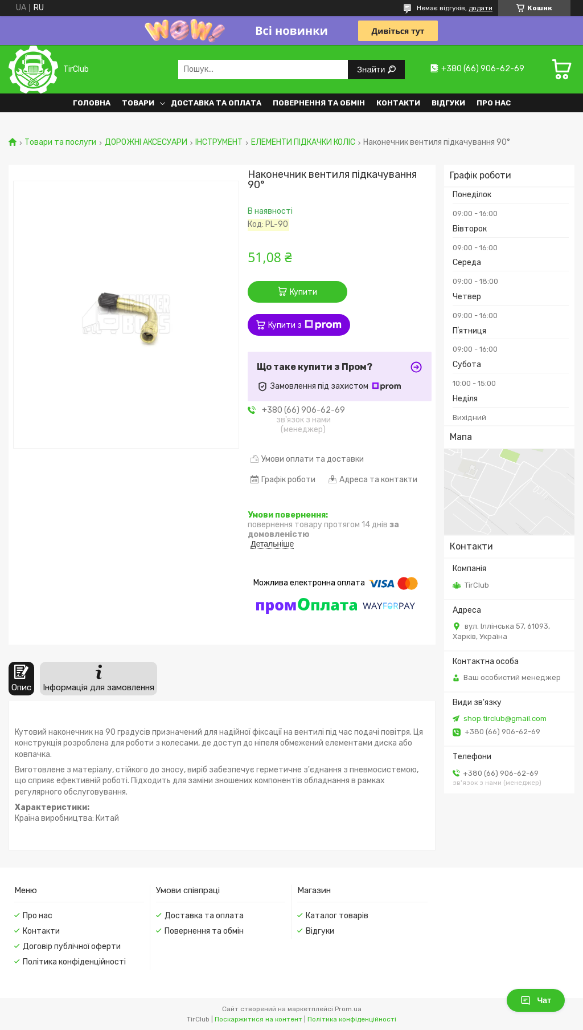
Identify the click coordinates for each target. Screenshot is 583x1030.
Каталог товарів (337, 916)
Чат (535, 1000)
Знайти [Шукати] (372, 69)
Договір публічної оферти (72, 946)
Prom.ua (348, 1009)
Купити (303, 292)
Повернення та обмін (319, 103)
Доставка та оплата (216, 103)
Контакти (398, 103)
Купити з (305, 325)
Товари (138, 103)
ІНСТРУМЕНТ (219, 142)
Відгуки (448, 103)
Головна (91, 103)
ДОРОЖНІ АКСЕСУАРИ (146, 142)
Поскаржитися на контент (258, 1019)
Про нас (494, 103)
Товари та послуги (60, 142)
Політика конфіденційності (74, 962)
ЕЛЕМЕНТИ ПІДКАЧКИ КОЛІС (303, 142)
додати (480, 8)
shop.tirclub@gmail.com (505, 718)
